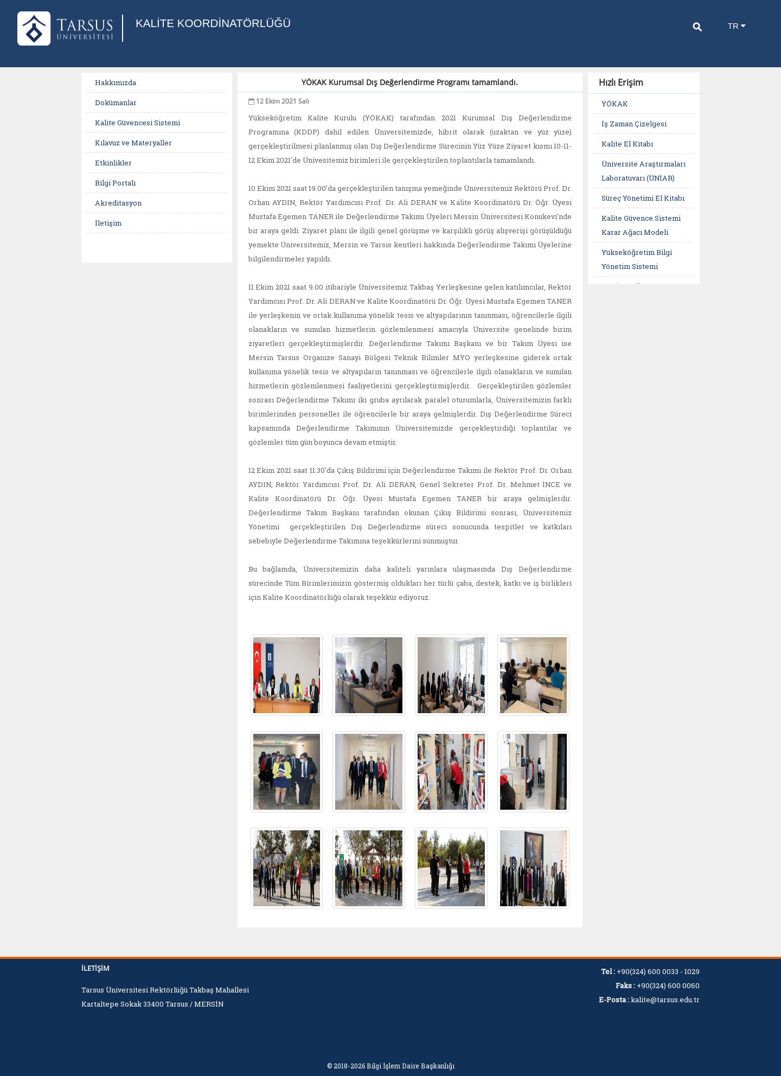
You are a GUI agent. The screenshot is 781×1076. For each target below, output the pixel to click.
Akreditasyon (118, 203)
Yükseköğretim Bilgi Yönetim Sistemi (636, 259)
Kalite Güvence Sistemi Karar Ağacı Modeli (641, 225)
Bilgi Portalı (115, 183)
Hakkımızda (115, 82)
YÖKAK (614, 103)
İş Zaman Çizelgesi (634, 124)
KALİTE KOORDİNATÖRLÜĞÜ (218, 23)
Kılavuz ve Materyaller (133, 143)
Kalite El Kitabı (627, 144)
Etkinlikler (113, 163)
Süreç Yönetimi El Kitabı (642, 198)
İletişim (108, 223)
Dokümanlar (116, 102)
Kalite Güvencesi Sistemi (137, 122)
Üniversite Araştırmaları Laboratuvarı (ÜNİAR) (643, 171)
